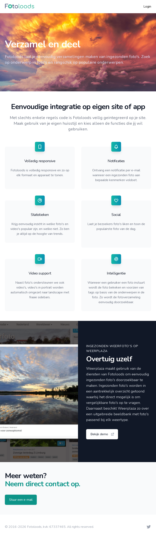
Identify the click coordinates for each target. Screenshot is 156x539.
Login (147, 6)
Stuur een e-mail (20, 499)
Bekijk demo (102, 434)
